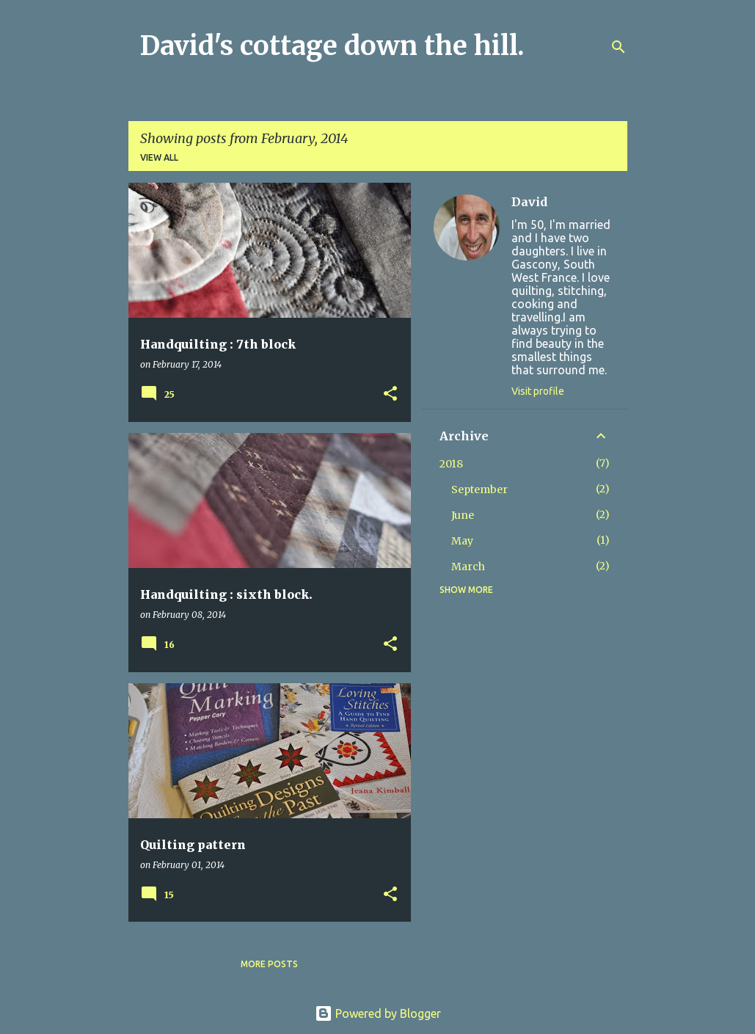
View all (159, 157)
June (462, 515)
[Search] (618, 47)
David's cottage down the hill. (332, 45)
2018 (451, 463)
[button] (390, 394)
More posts (269, 964)
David (529, 201)
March (468, 566)
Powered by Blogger (378, 1013)
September (479, 489)
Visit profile (537, 391)
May (462, 540)
